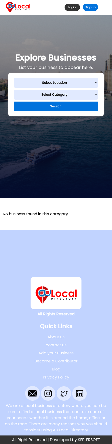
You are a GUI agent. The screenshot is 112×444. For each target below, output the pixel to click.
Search (56, 106)
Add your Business (56, 353)
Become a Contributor (56, 361)
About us (56, 337)
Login (72, 7)
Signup (90, 7)
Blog (56, 369)
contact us (56, 345)
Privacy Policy (56, 377)
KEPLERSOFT (89, 440)
